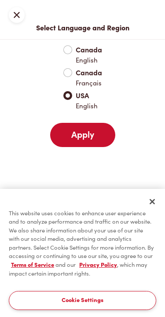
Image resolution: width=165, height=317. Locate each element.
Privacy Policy (98, 265)
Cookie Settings (82, 300)
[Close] (152, 201)
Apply (82, 134)
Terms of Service (32, 265)
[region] (82, 253)
